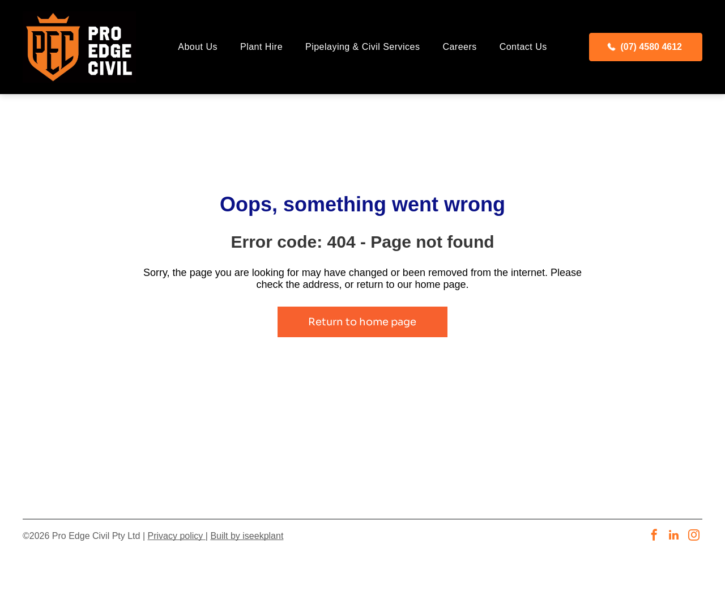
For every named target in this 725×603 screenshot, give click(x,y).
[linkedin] (674, 536)
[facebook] (654, 536)
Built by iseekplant (246, 536)
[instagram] (693, 536)
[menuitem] (198, 46)
